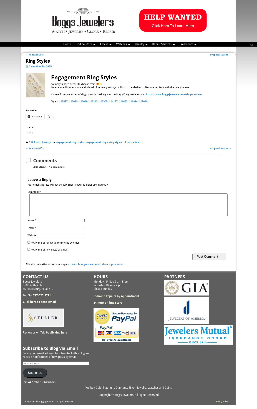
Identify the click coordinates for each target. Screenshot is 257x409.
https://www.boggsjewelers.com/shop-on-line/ (174, 94)
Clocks (104, 44)
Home (67, 44)
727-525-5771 (42, 299)
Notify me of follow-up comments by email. (55, 247)
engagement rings (97, 142)
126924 (133, 101)
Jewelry (139, 44)
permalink (133, 142)
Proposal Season (220, 54)
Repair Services (162, 44)
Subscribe (35, 377)
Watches (121, 44)
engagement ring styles (70, 142)
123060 (83, 101)
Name (32, 224)
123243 (93, 101)
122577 (63, 101)
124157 (113, 101)
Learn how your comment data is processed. (97, 268)
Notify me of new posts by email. (49, 254)
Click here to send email (39, 306)
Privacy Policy (221, 406)
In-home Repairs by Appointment (116, 300)
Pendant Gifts (35, 54)
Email (32, 232)
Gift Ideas (35, 142)
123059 (73, 101)
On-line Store (83, 44)
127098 (143, 101)
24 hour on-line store (108, 307)
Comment (34, 191)
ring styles (115, 142)
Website (32, 239)
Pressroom (186, 44)
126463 (123, 101)
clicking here (58, 337)
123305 (103, 101)
